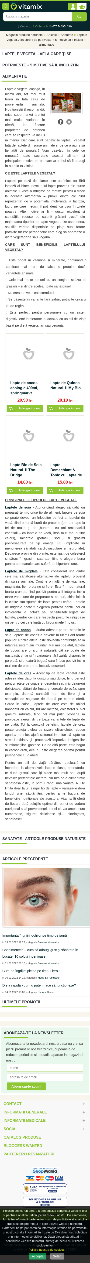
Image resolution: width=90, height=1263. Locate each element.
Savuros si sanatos (48, 942)
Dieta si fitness (46, 992)
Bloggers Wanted (22, 1146)
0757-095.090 (62, 26)
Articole (51, 35)
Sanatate (67, 35)
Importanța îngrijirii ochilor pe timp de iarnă (34, 935)
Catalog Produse (22, 1137)
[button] (72, 7)
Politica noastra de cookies (46, 1249)
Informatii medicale (24, 1121)
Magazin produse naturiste (24, 35)
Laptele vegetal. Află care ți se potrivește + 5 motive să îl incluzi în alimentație (47, 39)
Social (10, 1129)
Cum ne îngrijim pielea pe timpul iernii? (31, 971)
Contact (12, 1104)
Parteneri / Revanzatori (28, 1154)
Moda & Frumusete (49, 977)
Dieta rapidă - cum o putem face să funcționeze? (39, 985)
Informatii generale (25, 1112)
